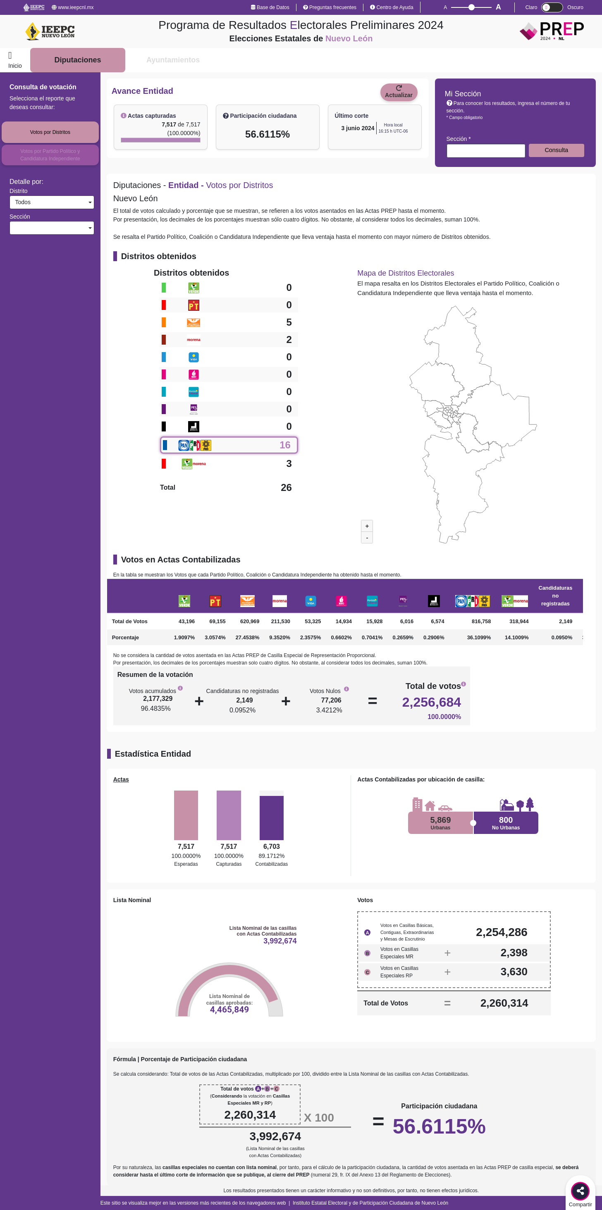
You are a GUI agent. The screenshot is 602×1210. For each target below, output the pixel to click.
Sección (20, 216)
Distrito (19, 191)
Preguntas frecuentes (329, 7)
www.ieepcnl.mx (72, 7)
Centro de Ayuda (391, 7)
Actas (121, 779)
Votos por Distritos (50, 132)
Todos (21, 202)
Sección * (459, 139)
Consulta (556, 150)
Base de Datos (270, 7)
